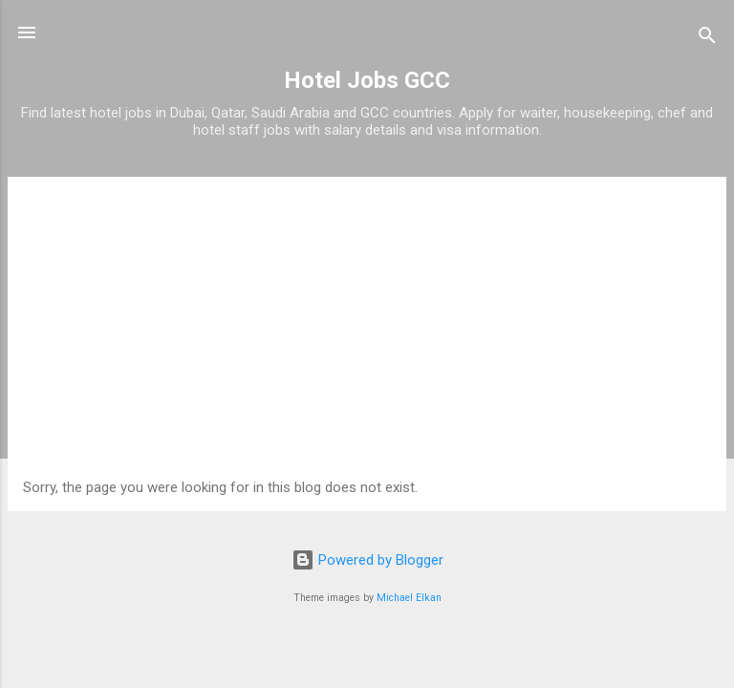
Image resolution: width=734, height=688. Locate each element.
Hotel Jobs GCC (367, 80)
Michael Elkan (409, 597)
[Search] (707, 39)
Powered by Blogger (367, 560)
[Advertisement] (367, 335)
